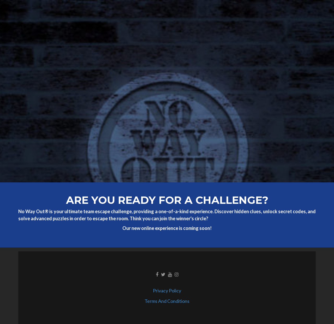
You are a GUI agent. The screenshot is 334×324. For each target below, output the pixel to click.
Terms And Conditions (167, 301)
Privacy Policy (167, 290)
